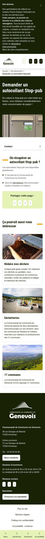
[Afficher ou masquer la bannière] (23, 61)
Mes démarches (17, 71)
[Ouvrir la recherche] (28, 534)
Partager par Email (30, 203)
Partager (14, 203)
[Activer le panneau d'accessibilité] (39, 535)
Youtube (41, 61)
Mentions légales (22, 515)
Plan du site (23, 509)
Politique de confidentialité (22, 520)
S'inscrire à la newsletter (15, 497)
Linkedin (30, 61)
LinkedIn (19, 203)
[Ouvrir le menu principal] (5, 534)
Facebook (35, 61)
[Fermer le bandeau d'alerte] (41, 5)
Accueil (5, 71)
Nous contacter (11, 458)
